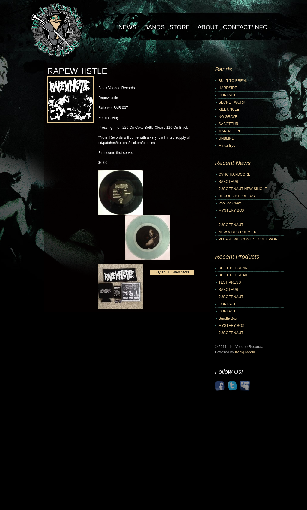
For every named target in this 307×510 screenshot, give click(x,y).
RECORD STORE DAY (237, 196)
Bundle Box (228, 318)
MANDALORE (230, 131)
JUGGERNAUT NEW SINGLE (243, 189)
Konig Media (245, 352)
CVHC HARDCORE (234, 174)
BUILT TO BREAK (233, 81)
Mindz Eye (227, 145)
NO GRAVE (228, 117)
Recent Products (237, 256)
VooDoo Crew (230, 203)
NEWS (127, 27)
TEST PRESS (230, 282)
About (208, 27)
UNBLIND (226, 138)
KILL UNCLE (229, 109)
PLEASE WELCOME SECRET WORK (249, 239)
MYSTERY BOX (231, 210)
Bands (154, 27)
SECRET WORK (232, 102)
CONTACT (227, 95)
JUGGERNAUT (231, 225)
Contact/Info (245, 27)
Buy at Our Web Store (171, 272)
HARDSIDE (228, 88)
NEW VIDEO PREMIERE (239, 232)
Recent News (233, 163)
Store (179, 27)
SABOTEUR (228, 124)
